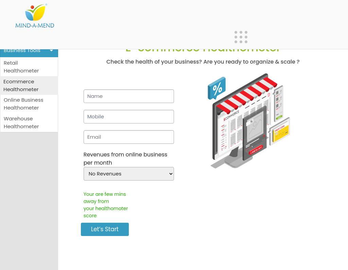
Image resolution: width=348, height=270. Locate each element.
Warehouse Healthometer (21, 122)
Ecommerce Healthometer (20, 85)
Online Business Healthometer (24, 103)
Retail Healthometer (21, 66)
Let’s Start (105, 229)
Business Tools (29, 50)
